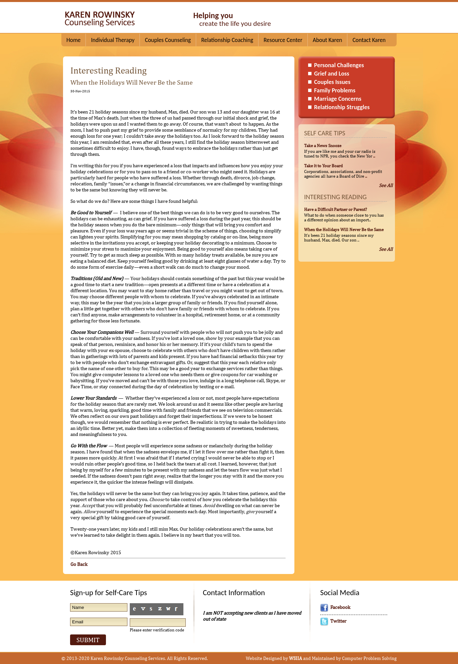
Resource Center (283, 40)
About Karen (327, 40)
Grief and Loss (331, 73)
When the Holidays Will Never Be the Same (344, 229)
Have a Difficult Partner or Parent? (335, 209)
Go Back (79, 564)
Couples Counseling (168, 40)
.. (374, 156)
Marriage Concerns (337, 98)
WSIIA (295, 658)
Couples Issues (332, 82)
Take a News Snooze (322, 145)
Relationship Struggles (342, 107)
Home (73, 40)
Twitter (338, 621)
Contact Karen (369, 40)
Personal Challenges (339, 65)
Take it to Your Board (323, 165)
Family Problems (334, 90)
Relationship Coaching (227, 40)
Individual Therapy (112, 40)
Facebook (340, 607)
